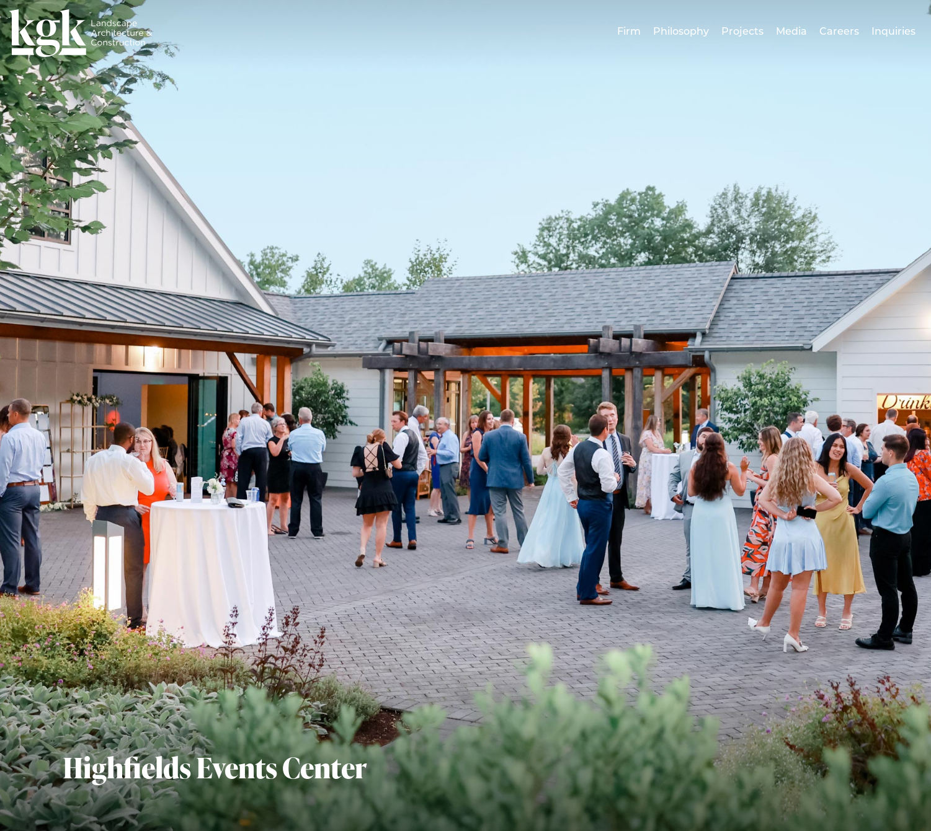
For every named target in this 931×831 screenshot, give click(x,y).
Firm (629, 32)
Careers (839, 32)
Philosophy (681, 32)
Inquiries (893, 32)
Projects (742, 32)
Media (791, 32)
